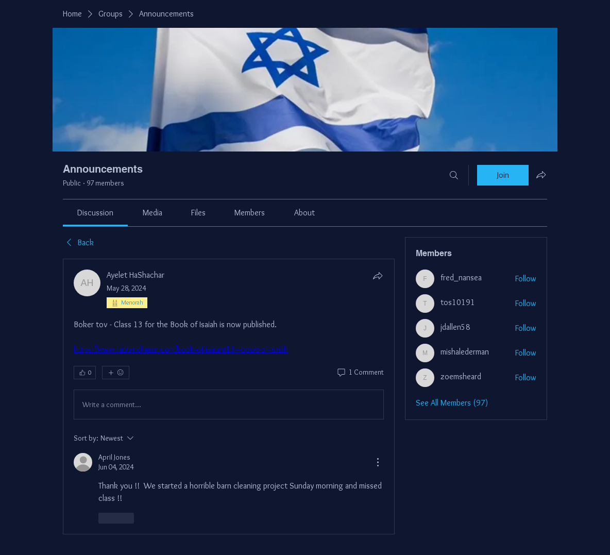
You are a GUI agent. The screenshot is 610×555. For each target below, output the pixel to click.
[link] (95, 212)
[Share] (377, 276)
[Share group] (541, 175)
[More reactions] (115, 372)
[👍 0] (85, 372)
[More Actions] (377, 462)
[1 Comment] (360, 372)
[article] (229, 396)
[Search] (454, 175)
